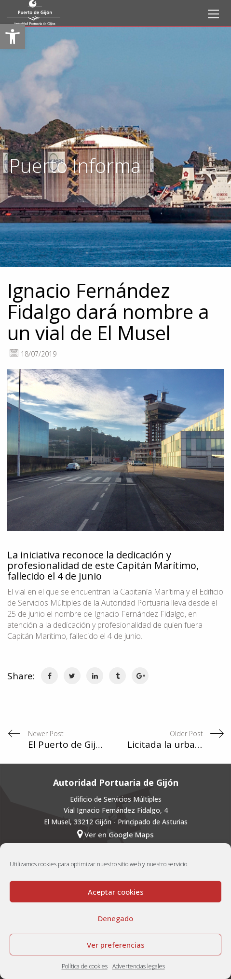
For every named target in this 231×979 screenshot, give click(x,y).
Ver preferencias (116, 945)
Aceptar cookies (116, 892)
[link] (12, 36)
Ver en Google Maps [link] (115, 834)
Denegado (115, 918)
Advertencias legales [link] (138, 966)
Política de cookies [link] (85, 966)
